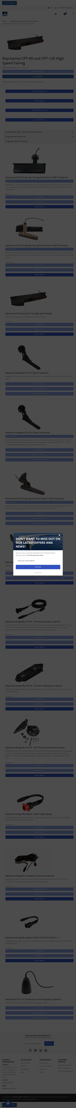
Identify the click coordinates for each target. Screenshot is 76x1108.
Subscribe (38, 567)
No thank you (38, 572)
